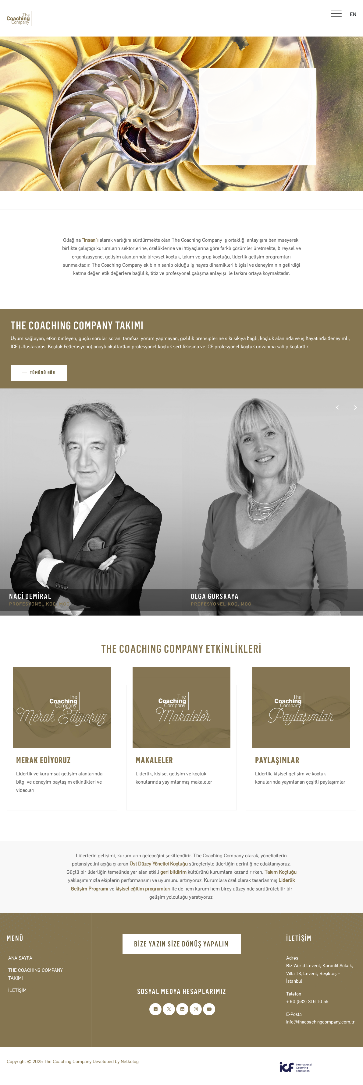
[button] (355, 407)
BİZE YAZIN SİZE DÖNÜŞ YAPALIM (181, 943)
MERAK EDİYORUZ (43, 760)
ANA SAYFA (20, 958)
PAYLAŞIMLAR (277, 760)
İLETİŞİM (17, 990)
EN (353, 14)
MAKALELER (154, 760)
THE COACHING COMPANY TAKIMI (35, 974)
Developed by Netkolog (116, 1061)
